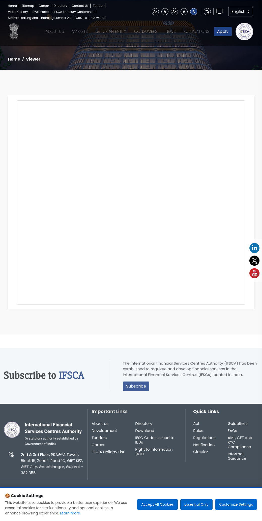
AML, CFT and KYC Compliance (240, 446)
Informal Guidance (237, 460)
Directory (60, 6)
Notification (204, 449)
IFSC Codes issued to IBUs (154, 444)
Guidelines (238, 427)
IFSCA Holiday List (108, 456)
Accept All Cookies (157, 504)
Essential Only (196, 504)
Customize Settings (236, 504)
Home (12, 6)
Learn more (70, 513)
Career (44, 6)
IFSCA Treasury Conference (74, 12)
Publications (196, 31)
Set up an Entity (111, 31)
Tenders (99, 442)
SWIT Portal (41, 12)
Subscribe (136, 390)
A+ (174, 11)
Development (104, 434)
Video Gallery (18, 12)
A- (155, 11)
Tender (98, 6)
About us (100, 427)
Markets (80, 31)
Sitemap (27, 6)
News (170, 31)
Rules (198, 434)
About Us (55, 31)
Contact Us (80, 6)
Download (144, 434)
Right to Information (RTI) (153, 455)
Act (196, 427)
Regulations (204, 442)
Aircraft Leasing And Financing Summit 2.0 (39, 18)
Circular (200, 456)
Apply (222, 31)
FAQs (232, 434)
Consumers (145, 31)
